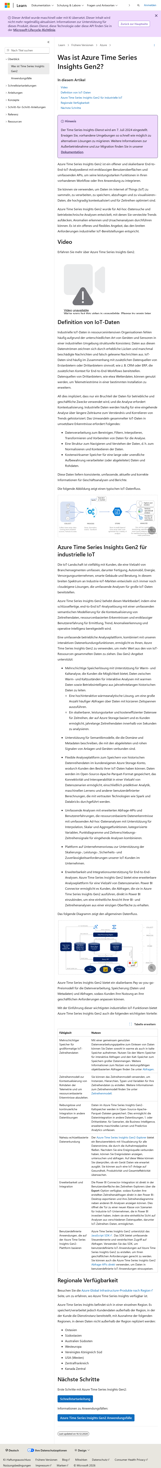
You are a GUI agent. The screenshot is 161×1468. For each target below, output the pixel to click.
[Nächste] (129, 5)
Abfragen (148, 1069)
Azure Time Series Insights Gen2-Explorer (121, 1137)
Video (64, 87)
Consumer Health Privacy (130, 1459)
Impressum (42, 1465)
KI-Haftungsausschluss (17, 1459)
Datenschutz (99, 1459)
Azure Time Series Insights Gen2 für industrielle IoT (91, 97)
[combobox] (27, 50)
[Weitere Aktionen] (154, 45)
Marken (61, 1465)
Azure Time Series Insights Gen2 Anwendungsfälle (96, 1418)
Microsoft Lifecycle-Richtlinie (34, 30)
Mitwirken (81, 1459)
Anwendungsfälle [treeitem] (21, 78)
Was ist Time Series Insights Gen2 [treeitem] (27, 68)
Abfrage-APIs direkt (103, 1264)
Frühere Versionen (82, 45)
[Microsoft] (7, 5)
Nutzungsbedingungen (17, 1465)
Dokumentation (72, 152)
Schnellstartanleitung (75, 1399)
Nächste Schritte (71, 108)
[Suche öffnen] (138, 5)
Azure (103, 45)
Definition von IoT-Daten (76, 92)
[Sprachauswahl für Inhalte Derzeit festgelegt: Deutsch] (12, 1450)
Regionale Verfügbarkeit (75, 103)
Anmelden (150, 5)
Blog (64, 1459)
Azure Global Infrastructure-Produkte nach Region (115, 1290)
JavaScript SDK (100, 1235)
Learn (61, 45)
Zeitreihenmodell (101, 1093)
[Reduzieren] (48, 42)
